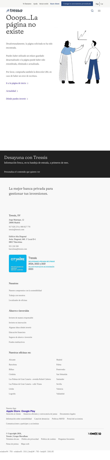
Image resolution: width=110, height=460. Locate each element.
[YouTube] (93, 433)
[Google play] (28, 411)
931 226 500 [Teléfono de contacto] (14, 246)
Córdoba (12, 374)
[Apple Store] (13, 411)
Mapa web (25, 444)
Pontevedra (60, 369)
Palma (58, 365)
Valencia (59, 389)
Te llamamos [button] (27, 4)
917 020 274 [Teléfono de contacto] (14, 227)
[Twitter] (89, 433)
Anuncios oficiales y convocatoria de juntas (40, 414)
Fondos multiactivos (17, 342)
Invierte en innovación (17, 323)
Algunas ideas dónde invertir (20, 327)
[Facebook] (91, 433)
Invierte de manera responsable (21, 318)
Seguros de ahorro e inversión (20, 337)
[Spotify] (100, 433)
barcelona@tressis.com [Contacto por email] (18, 249)
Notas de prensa (12, 444)
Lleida (11, 389)
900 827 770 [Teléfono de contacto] (25, 227)
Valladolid (60, 394)
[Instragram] (98, 433)
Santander (60, 379)
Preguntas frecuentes (66, 439)
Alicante (12, 360)
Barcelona (13, 365)
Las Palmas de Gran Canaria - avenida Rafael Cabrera (30, 379)
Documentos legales (67, 414)
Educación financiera (17, 332)
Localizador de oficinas (18, 300)
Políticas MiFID (58, 419)
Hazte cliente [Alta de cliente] (54, 4)
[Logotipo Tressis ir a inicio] (14, 11)
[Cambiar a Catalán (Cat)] (102, 4)
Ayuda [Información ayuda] (35, 4)
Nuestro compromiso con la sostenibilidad (25, 291)
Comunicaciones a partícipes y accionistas (22, 424)
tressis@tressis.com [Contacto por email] (16, 230)
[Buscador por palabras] (92, 11)
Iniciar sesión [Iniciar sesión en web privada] (43, 4)
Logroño (12, 394)
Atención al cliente (13, 414)
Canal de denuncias (41, 419)
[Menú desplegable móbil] (99, 10)
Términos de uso (12, 439)
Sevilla (59, 384)
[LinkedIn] (95, 433)
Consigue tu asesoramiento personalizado (77, 4)
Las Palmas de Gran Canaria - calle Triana (25, 384)
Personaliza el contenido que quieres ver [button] (22, 172)
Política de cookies (48, 439)
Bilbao (11, 369)
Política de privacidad (30, 439)
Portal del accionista (75, 419)
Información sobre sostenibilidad (19, 419)
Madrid (59, 360)
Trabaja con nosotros (17, 295)
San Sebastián (61, 374)
